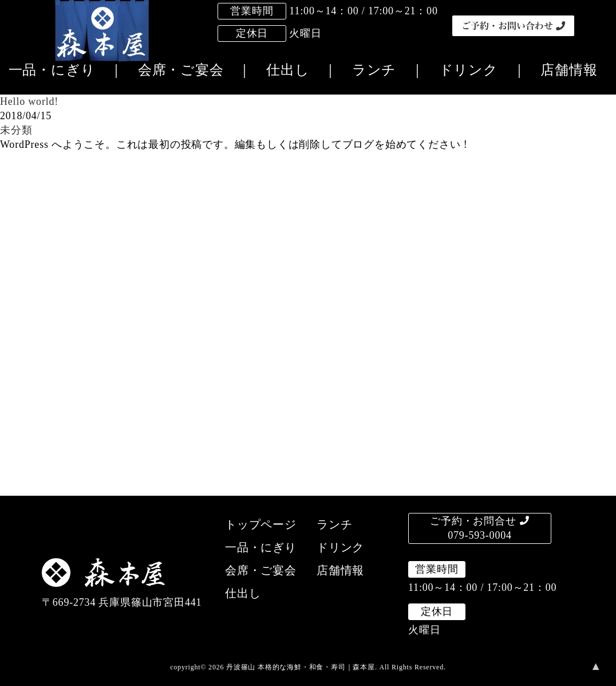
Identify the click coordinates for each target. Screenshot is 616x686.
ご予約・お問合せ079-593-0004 (479, 528)
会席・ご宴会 (261, 570)
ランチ (334, 524)
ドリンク (340, 547)
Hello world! (29, 101)
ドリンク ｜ (476, 69)
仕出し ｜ (295, 69)
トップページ (261, 524)
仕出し (242, 593)
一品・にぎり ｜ (66, 69)
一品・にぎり (261, 547)
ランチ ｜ (381, 69)
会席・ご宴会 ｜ (188, 69)
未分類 (16, 130)
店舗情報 (561, 69)
